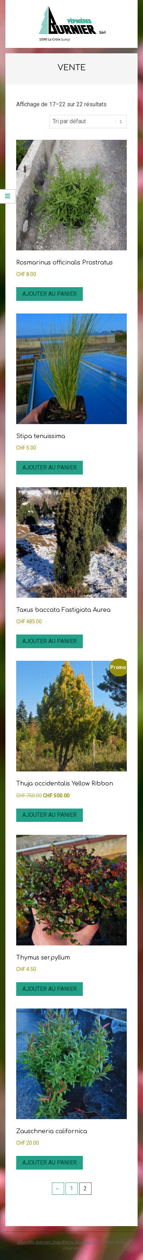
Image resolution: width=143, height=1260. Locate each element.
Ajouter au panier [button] (49, 293)
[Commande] (88, 121)
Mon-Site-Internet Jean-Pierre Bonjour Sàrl (58, 1242)
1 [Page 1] (71, 1188)
